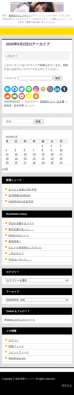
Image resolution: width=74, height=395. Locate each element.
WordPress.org (16, 358)
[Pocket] (22, 96)
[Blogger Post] (50, 89)
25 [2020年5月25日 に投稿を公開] (7, 162)
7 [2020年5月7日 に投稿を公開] (33, 149)
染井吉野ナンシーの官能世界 (33, 15)
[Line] (29, 89)
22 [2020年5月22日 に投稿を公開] (43, 158)
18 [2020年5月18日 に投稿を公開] (7, 158)
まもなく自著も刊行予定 (22, 189)
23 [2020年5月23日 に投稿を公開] (52, 158)
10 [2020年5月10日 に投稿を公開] (61, 149)
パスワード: (28, 78)
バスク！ (12, 56)
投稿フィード (16, 346)
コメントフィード (18, 352)
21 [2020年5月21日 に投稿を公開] (34, 158)
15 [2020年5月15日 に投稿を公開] (43, 154)
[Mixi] (43, 89)
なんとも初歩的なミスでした (25, 247)
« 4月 (5, 168)
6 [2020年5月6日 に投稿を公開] (24, 149)
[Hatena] (7, 89)
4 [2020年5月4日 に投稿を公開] (6, 149)
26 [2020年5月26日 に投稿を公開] (16, 162)
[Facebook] (14, 89)
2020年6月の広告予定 (21, 201)
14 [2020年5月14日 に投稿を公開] (34, 154)
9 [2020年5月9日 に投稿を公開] (51, 149)
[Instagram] (36, 89)
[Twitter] (22, 89)
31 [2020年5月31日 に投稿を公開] (61, 162)
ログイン (13, 340)
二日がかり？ (16, 253)
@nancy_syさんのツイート (19, 319)
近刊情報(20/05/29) (19, 195)
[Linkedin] (57, 89)
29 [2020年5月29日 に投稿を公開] (43, 162)
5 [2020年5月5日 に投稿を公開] (15, 149)
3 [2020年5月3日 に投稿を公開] (60, 145)
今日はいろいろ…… (20, 259)
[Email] (14, 96)
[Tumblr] (64, 89)
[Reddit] (7, 96)
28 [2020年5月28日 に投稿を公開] (34, 162)
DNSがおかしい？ (18, 235)
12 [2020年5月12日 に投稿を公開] (16, 154)
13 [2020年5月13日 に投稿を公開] (25, 154)
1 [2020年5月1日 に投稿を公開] (42, 145)
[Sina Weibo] (29, 96)
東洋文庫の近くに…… (21, 229)
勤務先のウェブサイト (20, 15)
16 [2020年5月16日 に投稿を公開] (52, 154)
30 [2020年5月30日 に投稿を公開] (52, 162)
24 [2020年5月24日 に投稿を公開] (61, 158)
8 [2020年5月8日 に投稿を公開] (42, 149)
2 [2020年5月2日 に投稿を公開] (51, 145)
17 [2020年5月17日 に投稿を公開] (61, 154)
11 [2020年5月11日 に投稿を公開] (7, 154)
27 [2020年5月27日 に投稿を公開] (25, 162)
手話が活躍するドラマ (21, 223)
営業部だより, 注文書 (52, 101)
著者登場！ (14, 241)
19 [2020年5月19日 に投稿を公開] (16, 158)
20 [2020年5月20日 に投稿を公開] (25, 158)
